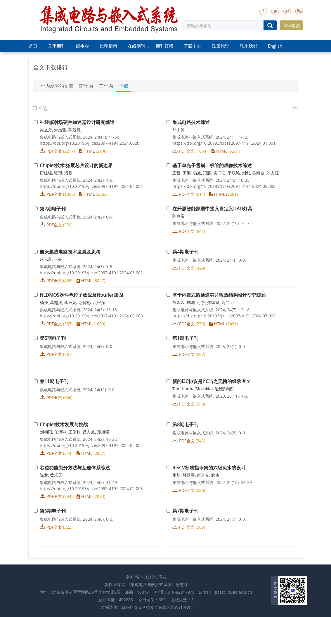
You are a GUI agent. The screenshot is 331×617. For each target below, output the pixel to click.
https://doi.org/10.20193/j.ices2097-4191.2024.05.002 (223, 186)
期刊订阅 (164, 46)
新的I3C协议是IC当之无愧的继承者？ (211, 381)
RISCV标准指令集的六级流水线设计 (209, 467)
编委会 (82, 46)
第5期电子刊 (53, 338)
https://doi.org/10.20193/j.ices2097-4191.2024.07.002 (223, 316)
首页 (33, 46)
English (275, 46)
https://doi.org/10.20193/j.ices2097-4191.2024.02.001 (91, 186)
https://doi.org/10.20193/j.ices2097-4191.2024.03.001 (91, 272)
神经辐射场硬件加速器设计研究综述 (77, 122)
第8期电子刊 (185, 424)
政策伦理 (220, 46)
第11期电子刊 (54, 381)
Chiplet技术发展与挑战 (64, 424)
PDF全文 (54, 151)
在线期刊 (136, 46)
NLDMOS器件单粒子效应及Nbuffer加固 (81, 295)
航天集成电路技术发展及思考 (70, 252)
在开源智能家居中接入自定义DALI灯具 (212, 208)
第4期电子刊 (185, 252)
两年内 (86, 86)
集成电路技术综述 (191, 122)
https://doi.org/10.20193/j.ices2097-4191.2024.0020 (89, 143)
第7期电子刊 (185, 511)
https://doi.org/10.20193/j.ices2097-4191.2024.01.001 (223, 143)
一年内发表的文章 (54, 86)
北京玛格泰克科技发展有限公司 (146, 607)
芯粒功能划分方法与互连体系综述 (75, 467)
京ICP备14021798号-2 (146, 577)
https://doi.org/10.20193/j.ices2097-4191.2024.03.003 (91, 316)
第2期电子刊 (53, 208)
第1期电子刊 (185, 338)
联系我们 (248, 46)
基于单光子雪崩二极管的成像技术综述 (212, 165)
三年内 (106, 86)
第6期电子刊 (53, 511)
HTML (87, 151)
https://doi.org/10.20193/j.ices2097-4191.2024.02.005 (91, 488)
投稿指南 (108, 46)
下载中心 (192, 46)
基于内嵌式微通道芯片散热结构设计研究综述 (219, 295)
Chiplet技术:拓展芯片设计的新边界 (76, 165)
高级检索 (291, 25)
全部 (123, 86)
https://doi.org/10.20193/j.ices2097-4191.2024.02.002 (91, 445)
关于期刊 (56, 46)
